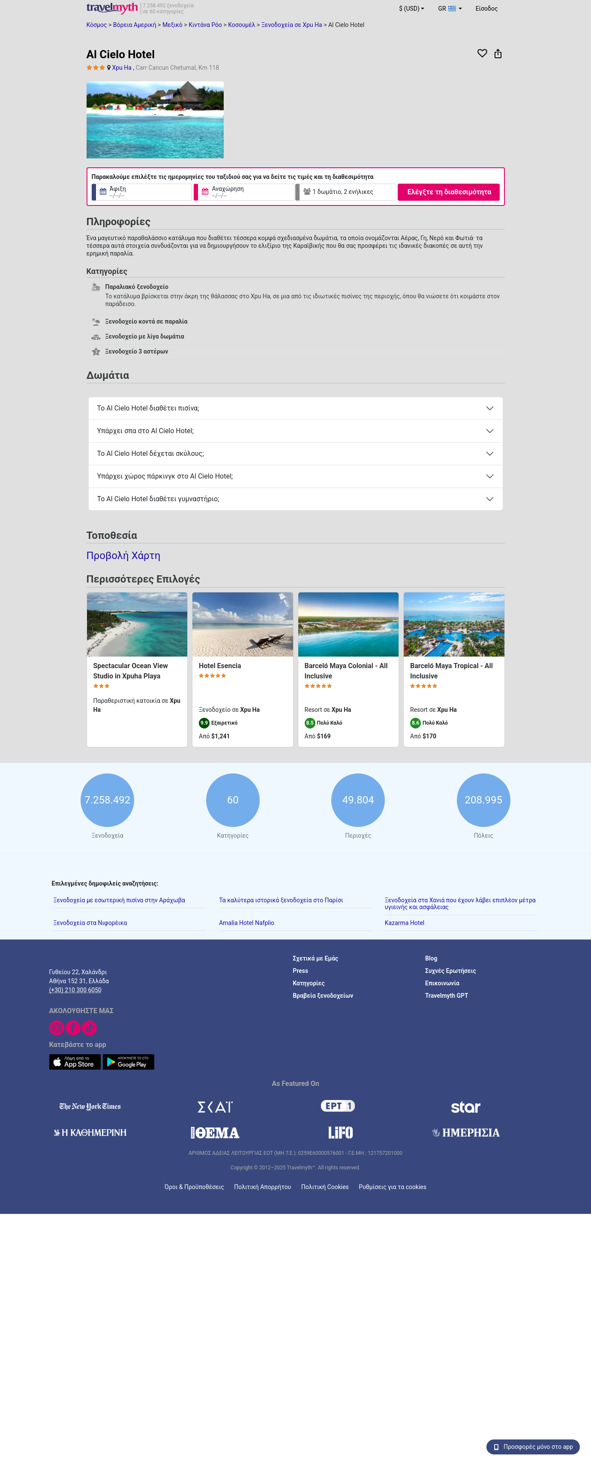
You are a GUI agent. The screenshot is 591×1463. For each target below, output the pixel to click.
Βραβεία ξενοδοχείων (323, 995)
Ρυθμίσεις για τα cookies (392, 1186)
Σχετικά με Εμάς (315, 958)
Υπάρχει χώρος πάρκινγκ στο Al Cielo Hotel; (165, 476)
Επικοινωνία (442, 982)
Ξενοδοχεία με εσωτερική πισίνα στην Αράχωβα (119, 899)
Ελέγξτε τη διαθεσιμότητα (449, 192)
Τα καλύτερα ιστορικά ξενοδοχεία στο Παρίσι (281, 899)
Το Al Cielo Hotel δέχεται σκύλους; (150, 453)
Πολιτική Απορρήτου (262, 1186)
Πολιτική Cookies (325, 1186)
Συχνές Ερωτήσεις (450, 970)
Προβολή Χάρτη (124, 556)
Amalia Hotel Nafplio (246, 922)
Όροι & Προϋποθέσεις (194, 1186)
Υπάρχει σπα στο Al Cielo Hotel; (145, 431)
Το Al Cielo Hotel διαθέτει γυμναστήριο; (158, 499)
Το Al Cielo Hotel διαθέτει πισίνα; (148, 408)
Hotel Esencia (220, 665)
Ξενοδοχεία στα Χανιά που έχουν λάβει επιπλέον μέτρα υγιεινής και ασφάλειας (460, 903)
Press (300, 970)
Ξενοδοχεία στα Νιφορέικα (90, 922)
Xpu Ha (121, 67)
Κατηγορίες (308, 982)
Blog (431, 958)
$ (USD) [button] (409, 8)
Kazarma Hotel (404, 922)
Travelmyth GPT (446, 995)
